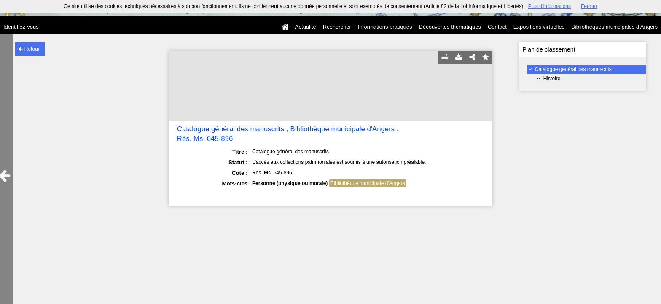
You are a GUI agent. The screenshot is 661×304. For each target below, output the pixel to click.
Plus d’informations (549, 6)
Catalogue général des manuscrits (573, 69)
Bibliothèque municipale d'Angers (367, 183)
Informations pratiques (385, 27)
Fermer (589, 6)
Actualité (305, 27)
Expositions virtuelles (538, 27)
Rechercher (337, 27)
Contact (497, 27)
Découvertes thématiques (450, 27)
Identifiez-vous (21, 27)
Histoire (552, 78)
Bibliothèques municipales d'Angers (614, 27)
